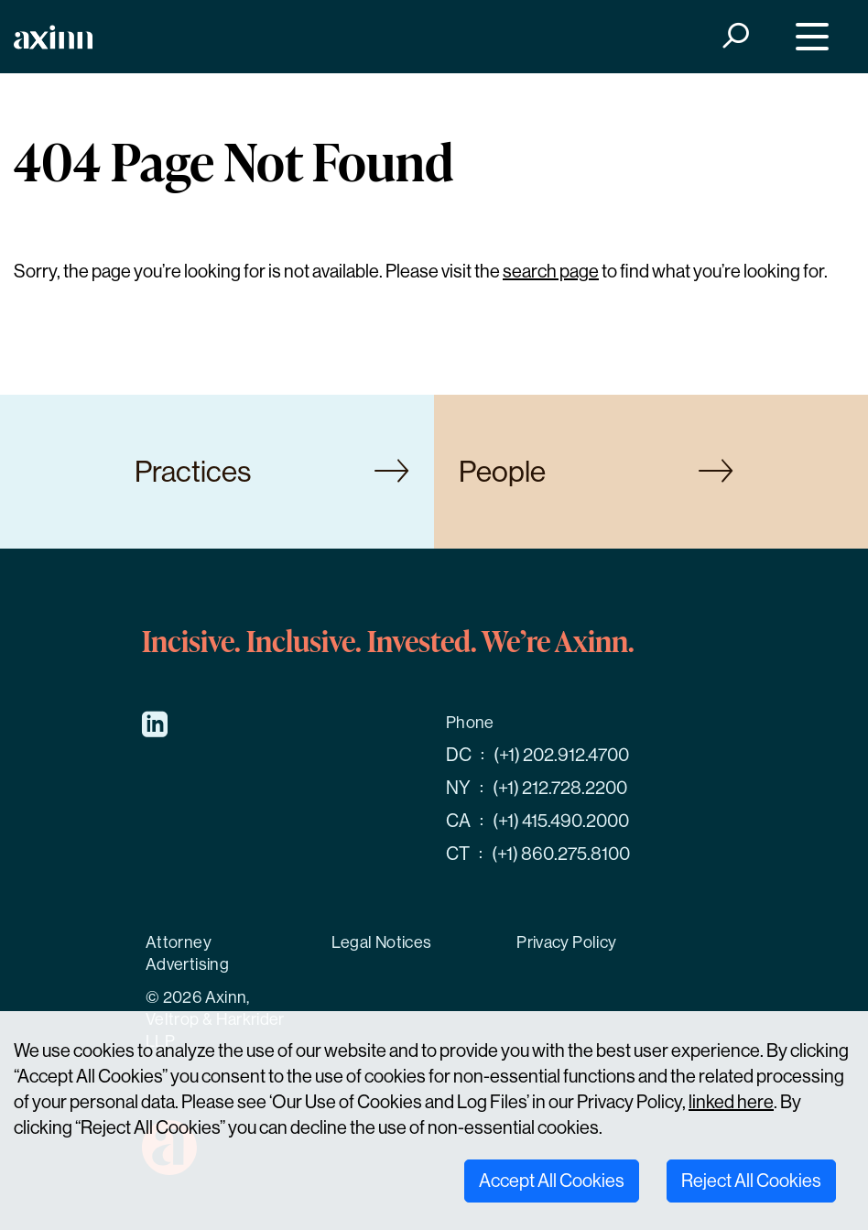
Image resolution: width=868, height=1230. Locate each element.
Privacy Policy (566, 942)
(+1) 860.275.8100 (561, 854)
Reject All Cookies (751, 1181)
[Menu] (808, 37)
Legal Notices (381, 942)
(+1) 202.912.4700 (561, 755)
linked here (731, 1102)
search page (551, 271)
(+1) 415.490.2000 (561, 821)
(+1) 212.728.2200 (560, 788)
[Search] (735, 37)
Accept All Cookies (551, 1181)
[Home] (53, 37)
